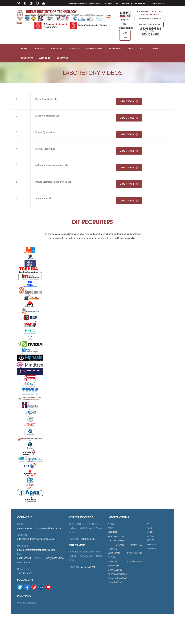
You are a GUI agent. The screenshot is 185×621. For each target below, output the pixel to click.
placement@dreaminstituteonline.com (36, 550)
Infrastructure (94, 48)
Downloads (27, 57)
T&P (131, 48)
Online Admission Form (149, 18)
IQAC (143, 48)
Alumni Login (111, 3)
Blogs (156, 48)
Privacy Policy (24, 596)
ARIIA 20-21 (44, 57)
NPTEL (111, 524)
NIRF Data (125, 35)
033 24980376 (87, 566)
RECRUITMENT (116, 540)
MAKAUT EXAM (116, 536)
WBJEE (150, 540)
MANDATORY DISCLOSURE (134, 3)
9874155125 (23, 562)
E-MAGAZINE (115, 570)
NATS (149, 527)
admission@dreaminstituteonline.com (85, 3)
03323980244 (24, 558)
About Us (38, 48)
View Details (129, 101)
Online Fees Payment (149, 24)
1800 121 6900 (24, 573)
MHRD (150, 532)
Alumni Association (117, 574)
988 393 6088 (87, 539)
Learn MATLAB (115, 582)
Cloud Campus (157, 3)
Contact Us (62, 57)
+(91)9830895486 (55, 558)
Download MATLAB (117, 578)
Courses (74, 48)
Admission (56, 48)
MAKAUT (112, 532)
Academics (115, 48)
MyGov (150, 536)
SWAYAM (151, 544)
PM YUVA (152, 548)
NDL (149, 523)
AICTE (111, 528)
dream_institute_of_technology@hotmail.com (39, 528)
